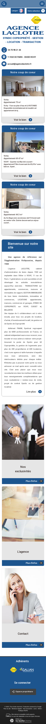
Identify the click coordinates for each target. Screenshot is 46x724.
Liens (35, 708)
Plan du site (7, 708)
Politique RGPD (23, 710)
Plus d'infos (34, 481)
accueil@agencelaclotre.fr (19, 64)
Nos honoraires (27, 708)
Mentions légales (17, 708)
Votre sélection (34, 11)
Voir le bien (23, 119)
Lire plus (34, 391)
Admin (40, 708)
